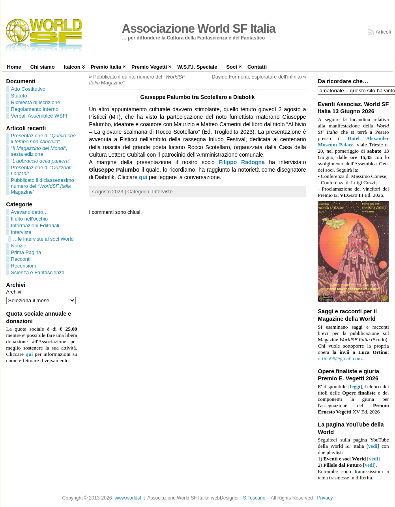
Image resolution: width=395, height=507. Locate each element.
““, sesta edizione (39, 151)
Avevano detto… (29, 212)
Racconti (21, 259)
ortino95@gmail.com (339, 358)
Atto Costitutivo (28, 89)
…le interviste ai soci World (43, 239)
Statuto (19, 96)
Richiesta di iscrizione (35, 102)
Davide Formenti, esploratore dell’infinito (256, 77)
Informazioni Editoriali (35, 225)
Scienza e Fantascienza (38, 272)
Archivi (13, 292)
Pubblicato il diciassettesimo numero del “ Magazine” (42, 186)
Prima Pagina (26, 252)
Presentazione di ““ (43, 138)
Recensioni (23, 266)
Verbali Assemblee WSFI (39, 116)
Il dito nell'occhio (29, 219)
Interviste (21, 232)
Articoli (383, 32)
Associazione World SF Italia (199, 29)
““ (41, 161)
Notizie (18, 246)
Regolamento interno (35, 109)
